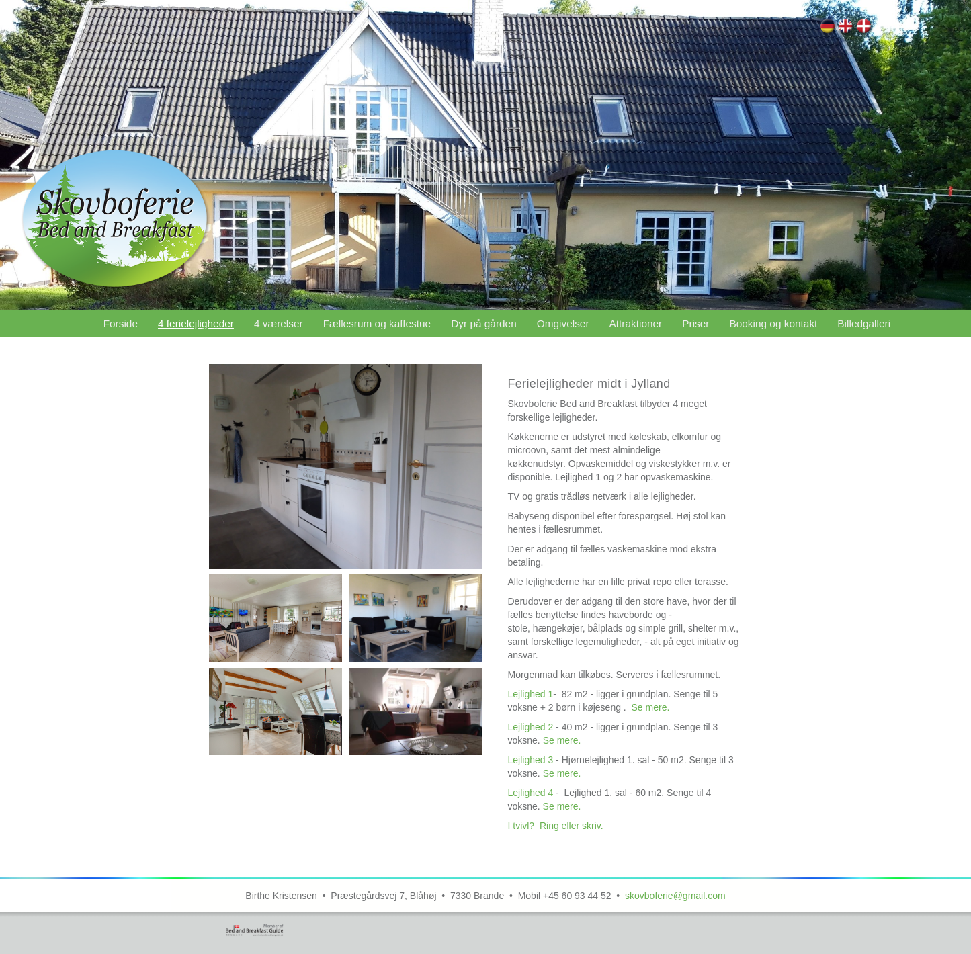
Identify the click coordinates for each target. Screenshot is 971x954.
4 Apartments (846, 28)
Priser (695, 323)
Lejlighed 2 (531, 727)
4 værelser (278, 323)
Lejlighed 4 (531, 792)
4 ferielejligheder (864, 28)
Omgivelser (563, 323)
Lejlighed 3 (530, 759)
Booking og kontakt (773, 323)
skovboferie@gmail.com (675, 895)
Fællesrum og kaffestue (377, 323)
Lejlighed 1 (530, 694)
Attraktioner (636, 323)
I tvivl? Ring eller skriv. (556, 825)
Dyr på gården (484, 323)
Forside (120, 323)
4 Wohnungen (828, 28)
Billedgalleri (863, 323)
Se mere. (651, 707)
